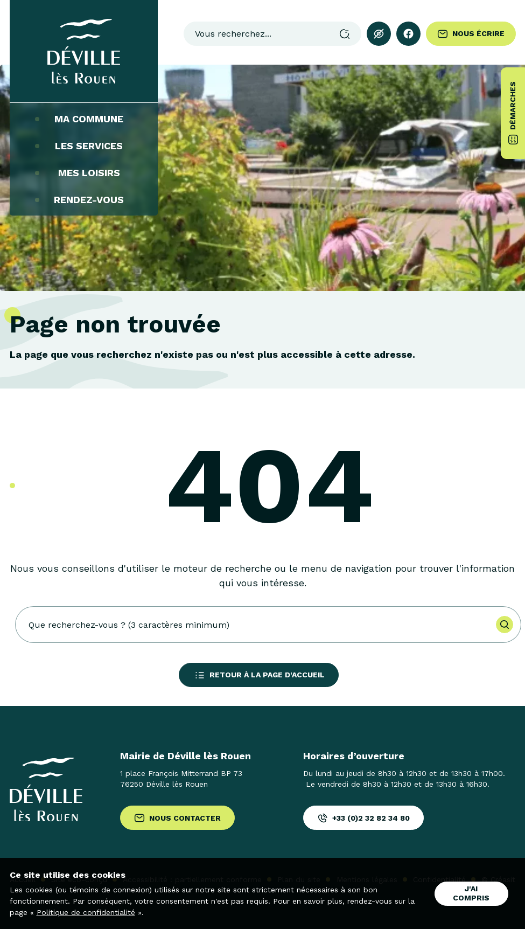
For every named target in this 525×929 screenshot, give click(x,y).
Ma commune (83, 119)
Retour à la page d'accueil (259, 675)
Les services (83, 146)
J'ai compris (471, 893)
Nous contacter (177, 818)
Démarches (513, 113)
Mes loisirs (84, 173)
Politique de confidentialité (86, 912)
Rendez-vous (83, 200)
